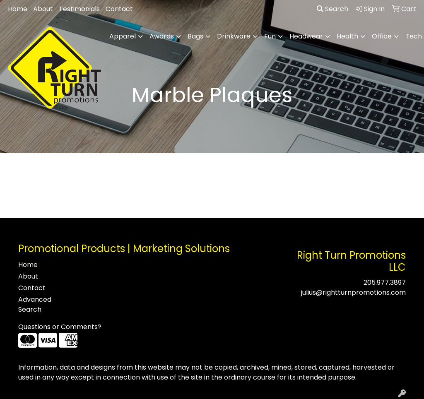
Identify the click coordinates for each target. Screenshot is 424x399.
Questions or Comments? (59, 327)
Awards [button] (161, 36)
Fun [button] (270, 36)
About (43, 9)
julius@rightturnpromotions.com (353, 292)
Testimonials (79, 9)
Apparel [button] (122, 36)
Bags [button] (195, 36)
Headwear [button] (306, 36)
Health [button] (347, 36)
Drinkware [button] (234, 36)
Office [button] (382, 36)
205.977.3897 (385, 282)
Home (17, 9)
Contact (119, 9)
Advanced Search (34, 304)
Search (332, 9)
